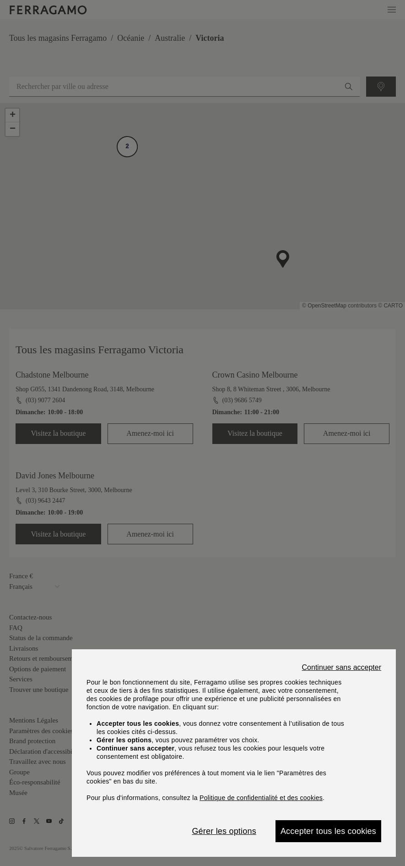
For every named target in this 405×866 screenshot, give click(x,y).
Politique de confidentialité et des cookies (261, 797)
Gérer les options (224, 831)
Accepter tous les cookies (328, 831)
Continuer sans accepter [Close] (341, 667)
